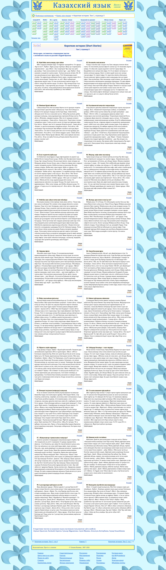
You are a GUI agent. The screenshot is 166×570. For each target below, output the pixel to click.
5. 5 (98, 33)
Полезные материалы (44, 15)
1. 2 (34, 25)
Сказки (98, 560)
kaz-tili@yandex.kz (118, 555)
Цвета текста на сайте (46, 555)
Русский (79, 60)
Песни (98, 558)
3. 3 (72, 28)
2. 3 (39, 28)
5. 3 (98, 28)
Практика (99, 555)
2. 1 (39, 22)
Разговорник (101, 553)
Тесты (81, 558)
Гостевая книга (117, 553)
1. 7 (45, 39)
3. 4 (72, 31)
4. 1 (93, 22)
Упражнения (84, 563)
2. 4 (56, 31)
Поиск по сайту (43, 558)
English (80, 95)
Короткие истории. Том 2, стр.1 (119, 542)
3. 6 (88, 36)
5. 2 (98, 25)
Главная (40, 553)
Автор (114, 558)
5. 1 (98, 22)
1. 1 (34, 22)
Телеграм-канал (118, 560)
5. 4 (98, 31)
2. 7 (56, 39)
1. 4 (34, 31)
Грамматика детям (44, 563)
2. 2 (39, 25)
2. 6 (56, 36)
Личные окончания (67, 563)
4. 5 (93, 33)
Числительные (65, 560)
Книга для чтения (63, 15)
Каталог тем (36, 38)
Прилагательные (66, 558)
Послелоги (83, 553)
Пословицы (100, 563)
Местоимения (84, 555)
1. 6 (45, 36)
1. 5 (34, 33)
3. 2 (72, 25)
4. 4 (93, 31)
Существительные (66, 553)
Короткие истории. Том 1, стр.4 (46, 542)
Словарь (41, 560)
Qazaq (80, 93)
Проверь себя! (84, 560)
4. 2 (93, 25)
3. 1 (72, 22)
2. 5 (56, 33)
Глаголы (62, 555)
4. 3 (93, 28)
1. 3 (34, 28)
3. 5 (72, 33)
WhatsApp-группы (118, 563)
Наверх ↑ (83, 542)
